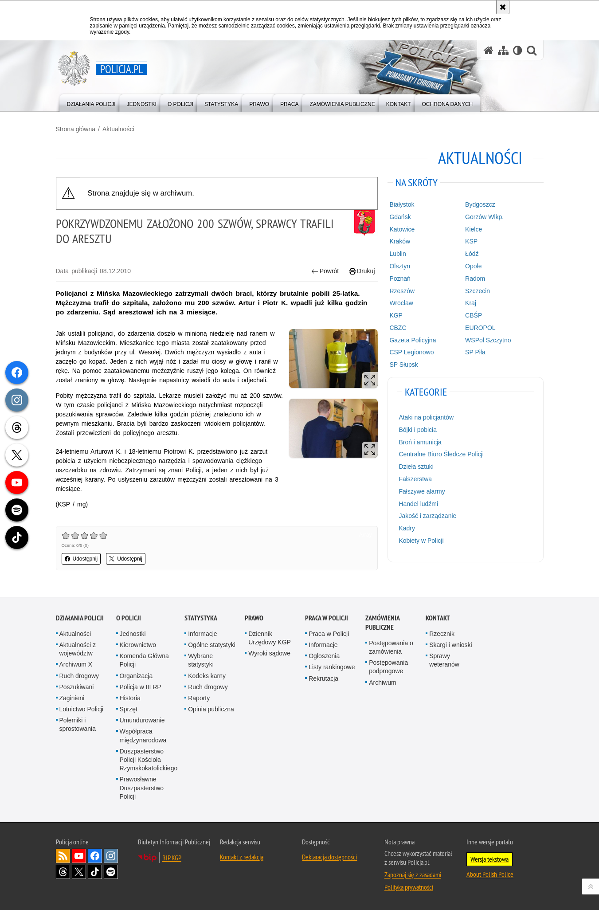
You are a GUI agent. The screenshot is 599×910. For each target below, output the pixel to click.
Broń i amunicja (420, 442)
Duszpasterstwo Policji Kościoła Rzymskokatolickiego (149, 760)
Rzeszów (402, 290)
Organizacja (136, 675)
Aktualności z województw (77, 649)
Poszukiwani (76, 686)
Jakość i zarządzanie (427, 515)
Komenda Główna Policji (144, 660)
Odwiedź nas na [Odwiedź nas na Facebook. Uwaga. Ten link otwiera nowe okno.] (95, 856)
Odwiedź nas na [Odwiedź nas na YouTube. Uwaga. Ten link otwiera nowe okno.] (79, 856)
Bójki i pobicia (418, 429)
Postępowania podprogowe (388, 667)
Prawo (254, 618)
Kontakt (438, 618)
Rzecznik (441, 633)
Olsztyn (399, 266)
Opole (473, 266)
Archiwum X (76, 664)
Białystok (401, 204)
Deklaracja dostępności (329, 856)
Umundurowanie (142, 720)
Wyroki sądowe (269, 653)
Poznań (399, 278)
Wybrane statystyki (201, 660)
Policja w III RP (140, 686)
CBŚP (473, 315)
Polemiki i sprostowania (77, 724)
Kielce (473, 229)
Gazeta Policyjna (412, 340)
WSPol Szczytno (488, 340)
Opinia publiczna (211, 709)
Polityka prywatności (408, 887)
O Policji (128, 618)
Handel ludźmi (418, 503)
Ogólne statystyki (211, 644)
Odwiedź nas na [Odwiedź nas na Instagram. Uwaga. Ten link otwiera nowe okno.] (111, 856)
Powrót (325, 271)
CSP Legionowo (411, 352)
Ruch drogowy (79, 675)
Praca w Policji (326, 618)
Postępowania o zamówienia (391, 647)
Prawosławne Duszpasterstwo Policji (142, 788)
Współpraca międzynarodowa (143, 735)
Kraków (399, 241)
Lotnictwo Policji (81, 709)
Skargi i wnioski (450, 644)
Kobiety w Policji (421, 540)
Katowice (402, 229)
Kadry (407, 528)
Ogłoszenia (324, 655)
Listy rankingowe (332, 667)
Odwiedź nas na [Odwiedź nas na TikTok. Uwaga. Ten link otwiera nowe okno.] (95, 872)
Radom (475, 278)
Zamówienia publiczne (382, 622)
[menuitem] (91, 102)
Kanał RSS (63, 856)
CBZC (397, 327)
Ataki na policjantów (426, 417)
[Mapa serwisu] (503, 50)
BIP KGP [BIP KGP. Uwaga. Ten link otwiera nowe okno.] (171, 857)
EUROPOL (480, 327)
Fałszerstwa (415, 478)
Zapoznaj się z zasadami (412, 874)
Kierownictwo (138, 644)
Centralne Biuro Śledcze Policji (441, 454)
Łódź (471, 253)
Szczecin (477, 290)
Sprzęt (128, 709)
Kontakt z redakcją (241, 856)
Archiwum (382, 682)
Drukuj (362, 271)
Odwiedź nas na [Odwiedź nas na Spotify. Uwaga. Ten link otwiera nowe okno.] (111, 872)
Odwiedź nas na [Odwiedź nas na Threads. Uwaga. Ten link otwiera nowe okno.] (63, 872)
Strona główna (76, 129)
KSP (471, 241)
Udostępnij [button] (81, 559)
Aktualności (118, 129)
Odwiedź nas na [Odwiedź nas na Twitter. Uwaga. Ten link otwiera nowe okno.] (79, 872)
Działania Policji (80, 618)
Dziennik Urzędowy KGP (269, 638)
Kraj (470, 302)
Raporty (199, 698)
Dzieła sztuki (416, 466)
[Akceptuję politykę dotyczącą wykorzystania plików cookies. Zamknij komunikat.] (502, 7)
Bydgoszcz (480, 204)
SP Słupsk (403, 364)
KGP (396, 315)
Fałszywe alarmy (422, 491)
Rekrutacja (323, 678)
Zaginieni (72, 698)
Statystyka (200, 618)
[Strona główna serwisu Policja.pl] (488, 50)
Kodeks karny (207, 675)
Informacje (202, 633)
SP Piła (475, 352)
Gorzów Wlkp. (484, 216)
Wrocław (401, 302)
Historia (130, 698)
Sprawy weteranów (444, 660)
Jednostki (133, 633)
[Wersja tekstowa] (517, 50)
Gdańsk (400, 216)
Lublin (397, 253)
